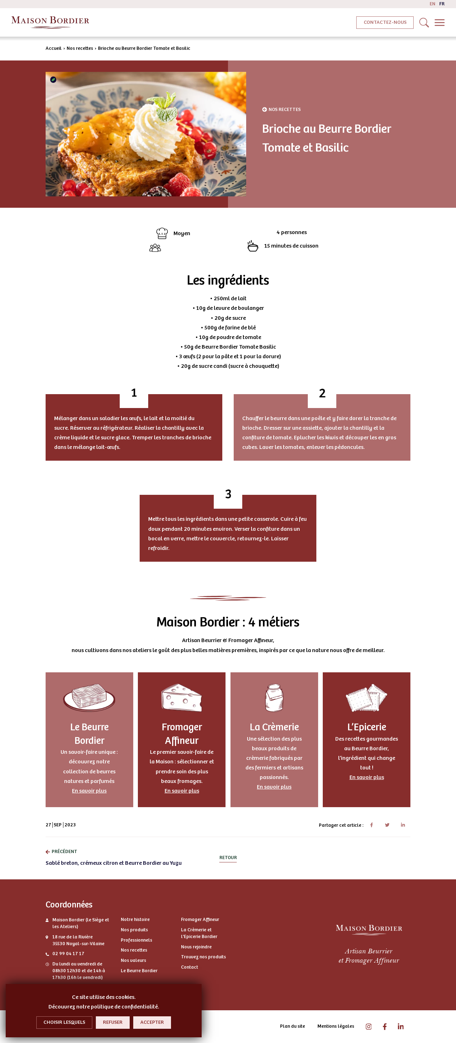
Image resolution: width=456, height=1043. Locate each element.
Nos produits (134, 930)
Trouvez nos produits (203, 957)
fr (442, 4)
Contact (189, 967)
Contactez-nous (385, 22)
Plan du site (292, 1026)
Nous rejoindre (196, 947)
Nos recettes (80, 48)
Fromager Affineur (200, 919)
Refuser (113, 1022)
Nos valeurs (133, 960)
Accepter (152, 1022)
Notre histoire (135, 919)
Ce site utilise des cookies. (104, 997)
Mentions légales (335, 1026)
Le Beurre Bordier (139, 971)
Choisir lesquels (64, 1022)
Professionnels (136, 940)
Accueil (54, 48)
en (432, 4)
